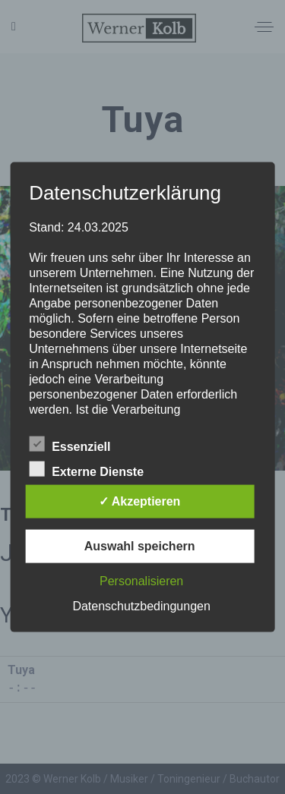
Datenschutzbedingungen (141, 605)
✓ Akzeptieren (140, 500)
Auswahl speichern (139, 545)
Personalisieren (141, 580)
